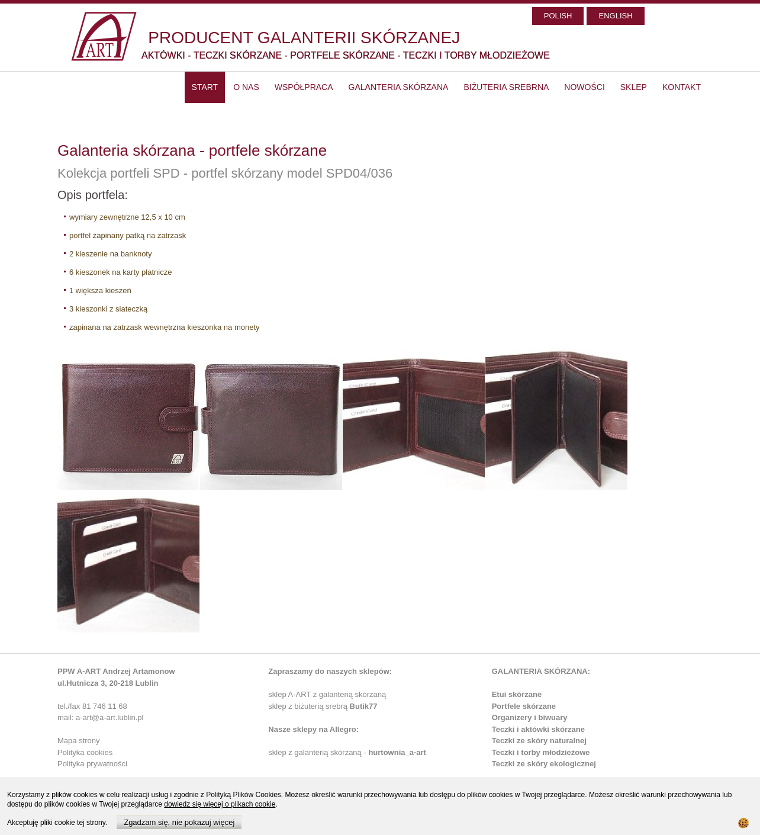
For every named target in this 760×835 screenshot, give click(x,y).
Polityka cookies (84, 752)
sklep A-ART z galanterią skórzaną (327, 694)
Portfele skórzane (524, 706)
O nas (246, 87)
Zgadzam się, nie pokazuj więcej (179, 822)
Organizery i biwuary (530, 717)
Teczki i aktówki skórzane (538, 729)
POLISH (558, 15)
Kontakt (681, 87)
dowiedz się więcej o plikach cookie (219, 804)
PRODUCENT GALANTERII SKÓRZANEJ (304, 37)
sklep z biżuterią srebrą (322, 706)
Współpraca (304, 87)
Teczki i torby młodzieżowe (541, 752)
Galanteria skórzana (399, 87)
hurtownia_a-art (397, 752)
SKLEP (633, 87)
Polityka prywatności (92, 763)
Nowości (584, 87)
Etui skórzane (517, 694)
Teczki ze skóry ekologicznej (544, 763)
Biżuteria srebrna (506, 87)
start (205, 87)
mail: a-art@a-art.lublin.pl (100, 717)
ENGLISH (615, 15)
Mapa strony (78, 740)
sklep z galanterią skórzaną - (318, 752)
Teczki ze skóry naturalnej (539, 740)
